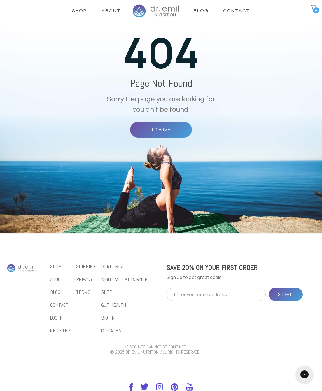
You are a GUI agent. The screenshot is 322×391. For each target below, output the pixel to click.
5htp (106, 292)
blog (55, 292)
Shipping (85, 266)
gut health (113, 305)
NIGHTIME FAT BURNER (124, 279)
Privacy (84, 279)
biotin (108, 318)
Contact (236, 10)
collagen (111, 331)
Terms (83, 292)
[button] (313, 7)
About (111, 10)
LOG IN (56, 318)
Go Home (161, 129)
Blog (201, 10)
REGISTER (60, 331)
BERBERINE (113, 266)
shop (79, 10)
